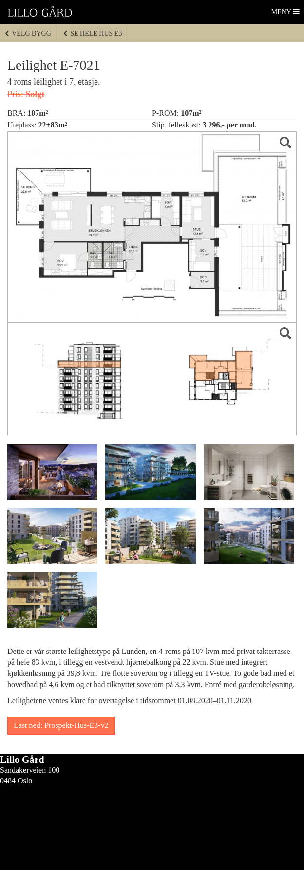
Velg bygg (27, 33)
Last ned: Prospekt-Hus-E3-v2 (61, 725)
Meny (282, 12)
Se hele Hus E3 (92, 33)
